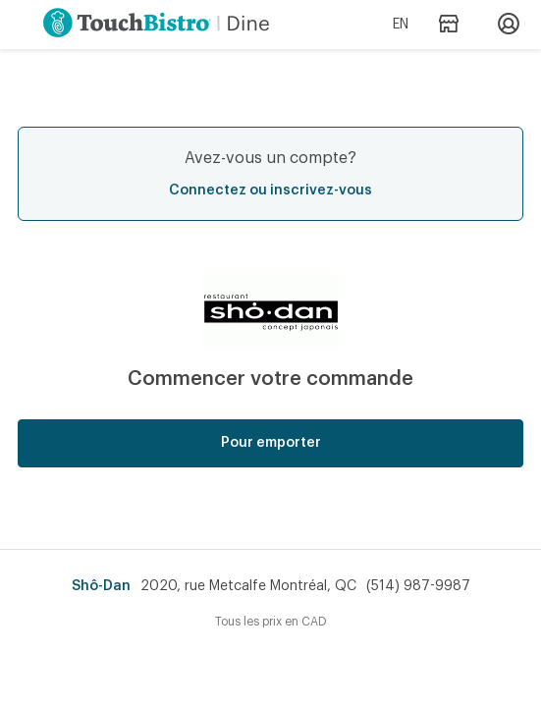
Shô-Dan (101, 586)
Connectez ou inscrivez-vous (270, 190)
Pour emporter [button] (271, 443)
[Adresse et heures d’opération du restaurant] (448, 25)
